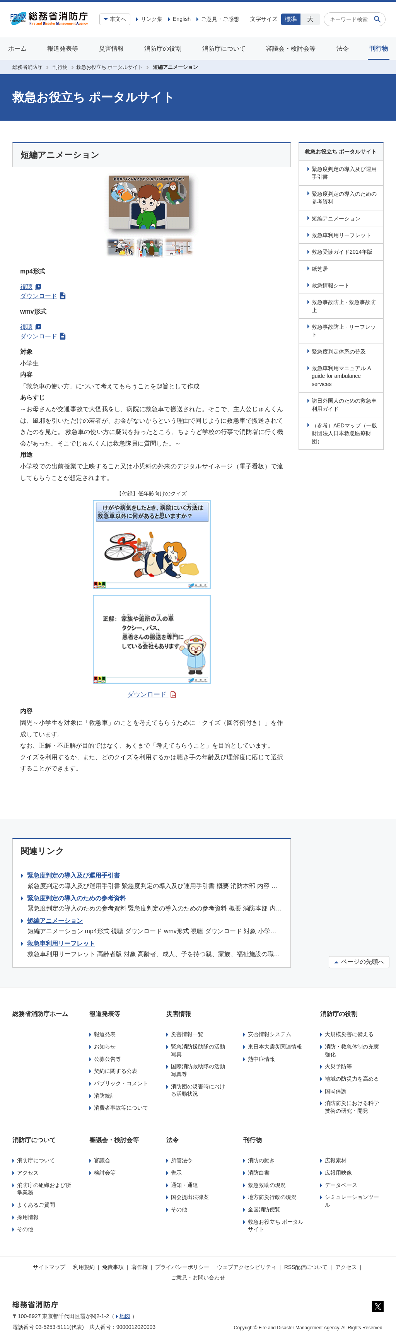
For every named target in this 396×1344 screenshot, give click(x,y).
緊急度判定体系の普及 (339, 351)
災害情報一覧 (187, 1034)
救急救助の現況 (267, 1185)
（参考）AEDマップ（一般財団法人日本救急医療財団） (344, 433)
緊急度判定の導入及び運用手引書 (344, 173)
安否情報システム (269, 1034)
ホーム (17, 48)
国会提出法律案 (190, 1197)
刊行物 (378, 48)
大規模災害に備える (349, 1034)
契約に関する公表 (115, 1071)
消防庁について (224, 48)
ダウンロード (43, 296)
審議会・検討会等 (291, 48)
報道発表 (105, 1034)
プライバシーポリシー (182, 1267)
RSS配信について (306, 1267)
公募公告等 (107, 1059)
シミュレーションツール (352, 1201)
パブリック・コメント (121, 1083)
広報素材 (335, 1160)
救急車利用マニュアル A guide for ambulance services (341, 376)
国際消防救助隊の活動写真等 (198, 1070)
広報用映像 (338, 1173)
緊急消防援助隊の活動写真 (198, 1050)
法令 (342, 48)
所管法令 (182, 1160)
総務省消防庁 (27, 67)
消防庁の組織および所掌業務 (44, 1189)
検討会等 (105, 1173)
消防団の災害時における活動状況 (198, 1090)
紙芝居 (320, 269)
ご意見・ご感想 (220, 19)
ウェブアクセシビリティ (247, 1267)
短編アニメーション (336, 218)
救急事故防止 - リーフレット (344, 331)
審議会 (102, 1160)
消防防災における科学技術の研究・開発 (352, 1107)
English (182, 19)
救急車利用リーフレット (341, 235)
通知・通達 (184, 1185)
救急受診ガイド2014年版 (342, 252)
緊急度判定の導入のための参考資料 (344, 198)
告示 (176, 1173)
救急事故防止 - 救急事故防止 (344, 306)
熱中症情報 (261, 1059)
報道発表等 (62, 48)
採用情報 (28, 1217)
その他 (25, 1229)
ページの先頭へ (359, 961)
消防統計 (105, 1096)
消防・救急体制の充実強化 (352, 1050)
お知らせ (105, 1046)
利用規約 (84, 1267)
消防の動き (261, 1160)
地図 (124, 1316)
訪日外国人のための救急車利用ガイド (344, 405)
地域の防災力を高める (352, 1079)
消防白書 (259, 1173)
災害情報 (111, 48)
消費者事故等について (121, 1108)
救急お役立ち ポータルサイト (109, 67)
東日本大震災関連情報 (275, 1046)
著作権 (139, 1267)
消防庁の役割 (162, 48)
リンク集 (151, 19)
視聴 (30, 286)
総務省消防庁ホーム (40, 1014)
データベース (341, 1185)
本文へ (118, 19)
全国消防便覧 (264, 1209)
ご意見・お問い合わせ (198, 1277)
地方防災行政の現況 (272, 1197)
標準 (291, 19)
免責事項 (113, 1267)
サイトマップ (49, 1267)
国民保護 (335, 1091)
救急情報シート (331, 285)
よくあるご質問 (36, 1205)
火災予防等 (338, 1066)
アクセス (28, 1173)
